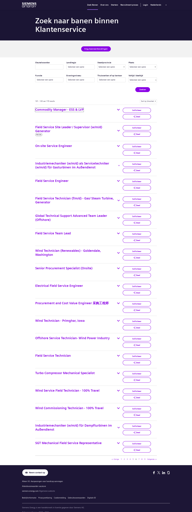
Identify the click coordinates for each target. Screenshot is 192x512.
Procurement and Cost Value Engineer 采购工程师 (72, 300)
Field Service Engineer (51, 180)
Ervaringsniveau (73, 75)
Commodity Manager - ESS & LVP (59, 109)
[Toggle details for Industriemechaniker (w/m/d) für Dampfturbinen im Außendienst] (118, 423)
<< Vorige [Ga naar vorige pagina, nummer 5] (115, 454)
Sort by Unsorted (147, 101)
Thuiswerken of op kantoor (109, 75)
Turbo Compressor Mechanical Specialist (65, 369)
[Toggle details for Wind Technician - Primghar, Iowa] (118, 317)
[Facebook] (153, 467)
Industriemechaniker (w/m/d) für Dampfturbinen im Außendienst (73, 423)
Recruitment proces (129, 5)
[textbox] (112, 66)
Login (145, 5)
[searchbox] (140, 79)
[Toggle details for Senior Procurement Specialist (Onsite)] (118, 266)
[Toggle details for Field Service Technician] (118, 352)
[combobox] (111, 66)
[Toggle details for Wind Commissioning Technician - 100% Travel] (118, 404)
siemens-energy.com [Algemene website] (31, 486)
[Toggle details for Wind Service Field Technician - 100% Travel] (118, 387)
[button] (137, 116)
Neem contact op (38, 468)
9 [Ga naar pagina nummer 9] (144, 454)
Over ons (104, 5)
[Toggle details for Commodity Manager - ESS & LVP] (118, 109)
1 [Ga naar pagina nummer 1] (121, 454)
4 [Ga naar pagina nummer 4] (130, 454)
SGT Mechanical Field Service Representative (68, 438)
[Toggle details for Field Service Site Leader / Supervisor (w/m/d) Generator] (118, 130)
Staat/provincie (111, 62)
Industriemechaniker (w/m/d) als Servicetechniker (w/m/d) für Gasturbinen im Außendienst (72, 165)
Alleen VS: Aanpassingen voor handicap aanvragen (43, 477)
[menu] (159, 5)
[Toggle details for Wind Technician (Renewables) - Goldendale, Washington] (118, 251)
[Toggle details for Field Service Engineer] (118, 180)
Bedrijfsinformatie (29, 492)
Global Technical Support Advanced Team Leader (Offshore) (71, 216)
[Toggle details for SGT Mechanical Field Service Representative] (118, 438)
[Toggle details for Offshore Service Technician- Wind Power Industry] (118, 335)
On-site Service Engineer (53, 145)
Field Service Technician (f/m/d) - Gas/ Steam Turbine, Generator (74, 199)
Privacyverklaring (46, 492)
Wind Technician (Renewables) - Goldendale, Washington (68, 251)
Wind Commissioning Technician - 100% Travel (69, 404)
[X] (158, 467)
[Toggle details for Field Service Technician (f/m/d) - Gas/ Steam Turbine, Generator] (118, 199)
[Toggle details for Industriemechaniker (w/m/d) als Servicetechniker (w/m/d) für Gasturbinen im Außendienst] (119, 164)
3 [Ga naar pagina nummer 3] (127, 454)
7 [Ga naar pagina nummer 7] (138, 454)
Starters (114, 5)
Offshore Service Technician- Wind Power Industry (72, 335)
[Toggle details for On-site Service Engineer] (118, 145)
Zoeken (142, 89)
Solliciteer (136, 110)
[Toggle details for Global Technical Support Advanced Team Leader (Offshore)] (118, 216)
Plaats (140, 62)
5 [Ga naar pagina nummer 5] (133, 454)
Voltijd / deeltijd (136, 75)
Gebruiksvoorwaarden (80, 492)
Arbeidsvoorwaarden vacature (35, 481)
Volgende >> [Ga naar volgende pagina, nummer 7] (152, 454)
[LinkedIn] (163, 467)
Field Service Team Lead (53, 232)
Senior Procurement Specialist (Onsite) (63, 266)
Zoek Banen (92, 5)
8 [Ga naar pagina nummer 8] (141, 454)
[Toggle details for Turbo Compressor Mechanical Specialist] (118, 369)
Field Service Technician (53, 352)
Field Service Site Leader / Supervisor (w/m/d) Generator (68, 129)
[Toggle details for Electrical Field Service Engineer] (118, 283)
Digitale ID (95, 492)
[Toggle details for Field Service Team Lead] (118, 231)
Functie (38, 75)
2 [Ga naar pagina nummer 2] (124, 454)
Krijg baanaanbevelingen (96, 49)
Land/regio (71, 62)
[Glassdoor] (168, 467)
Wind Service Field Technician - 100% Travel (67, 387)
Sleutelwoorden (42, 62)
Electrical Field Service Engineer (59, 283)
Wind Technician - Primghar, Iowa (60, 318)
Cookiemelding (62, 492)
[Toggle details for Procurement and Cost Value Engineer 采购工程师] (118, 300)
